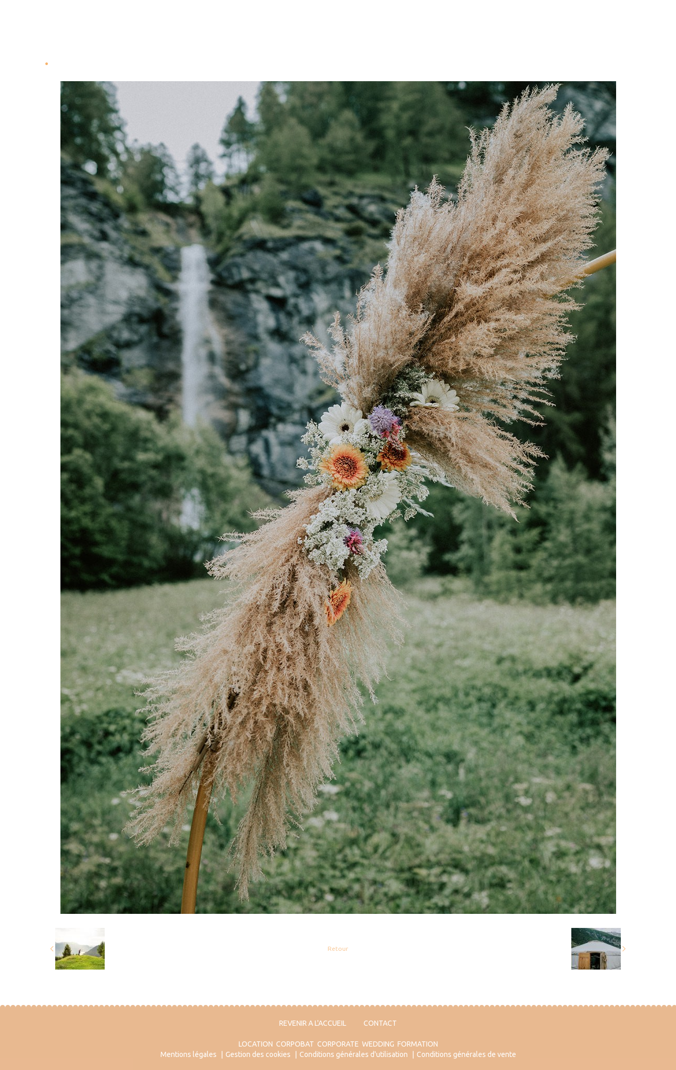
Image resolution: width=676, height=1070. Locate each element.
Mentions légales (188, 1054)
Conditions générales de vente (466, 1054)
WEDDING (378, 1044)
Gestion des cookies (258, 1054)
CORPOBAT (295, 1044)
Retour (338, 948)
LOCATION (256, 1044)
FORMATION (417, 1044)
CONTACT (380, 1023)
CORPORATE (338, 1044)
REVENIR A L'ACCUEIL (312, 1023)
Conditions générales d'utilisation (353, 1054)
